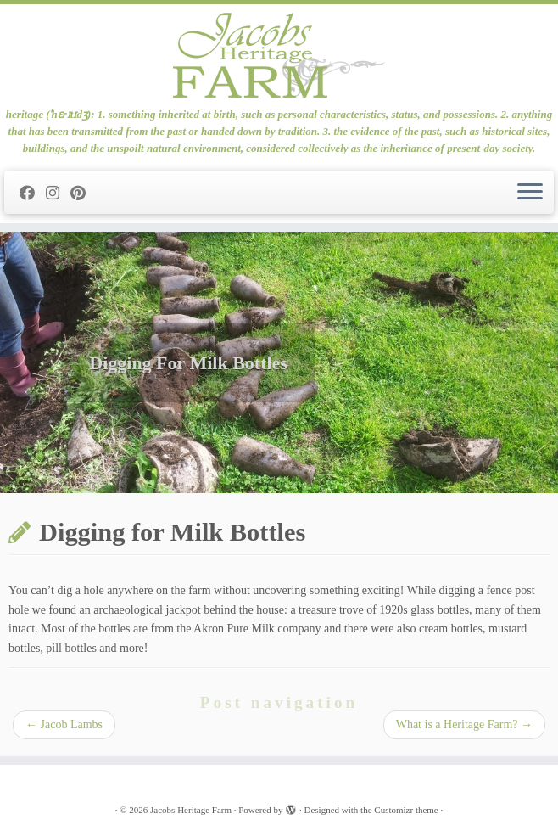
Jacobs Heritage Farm (191, 810)
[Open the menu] (530, 192)
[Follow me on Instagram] (58, 193)
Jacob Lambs (64, 724)
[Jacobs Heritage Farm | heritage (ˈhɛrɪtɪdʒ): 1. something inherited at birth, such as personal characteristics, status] (279, 55)
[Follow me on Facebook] (33, 193)
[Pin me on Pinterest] (83, 193)
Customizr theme (406, 810)
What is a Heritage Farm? (464, 724)
